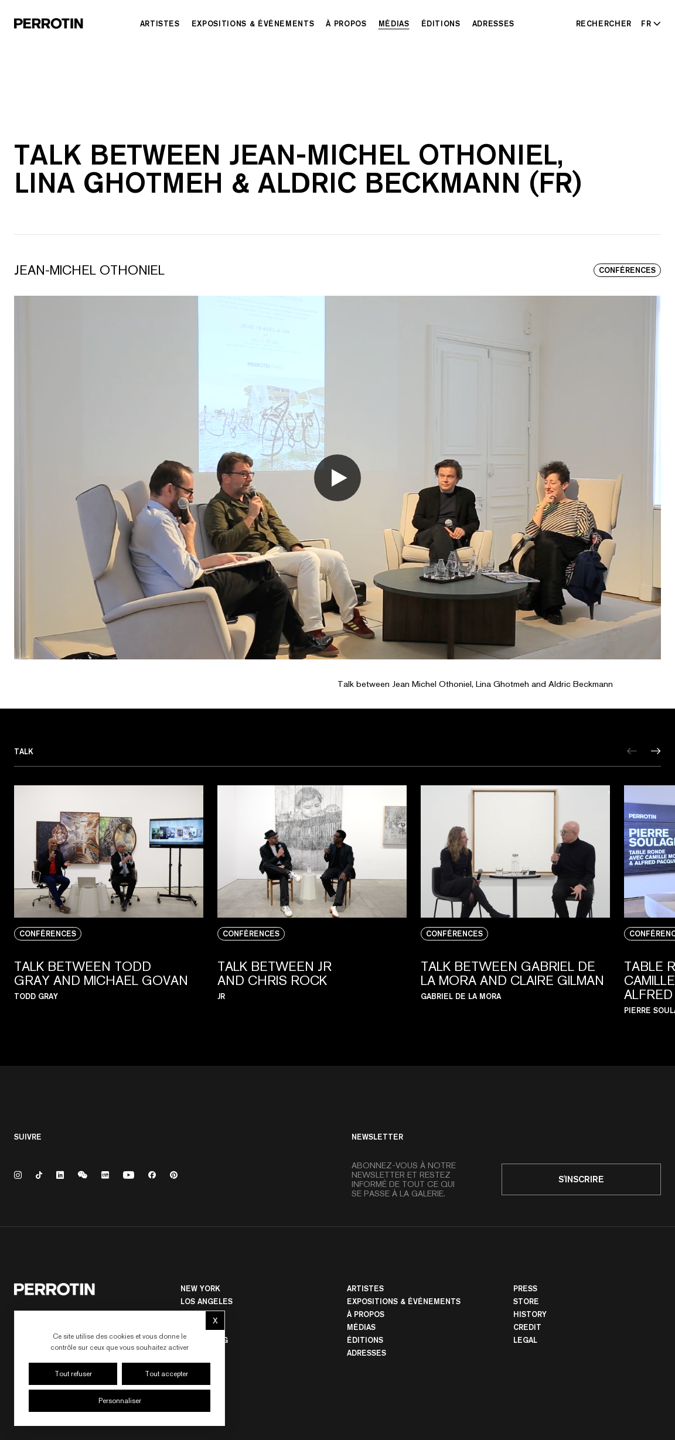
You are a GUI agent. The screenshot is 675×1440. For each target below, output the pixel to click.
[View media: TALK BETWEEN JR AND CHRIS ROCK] (312, 906)
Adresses (493, 23)
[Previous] (632, 751)
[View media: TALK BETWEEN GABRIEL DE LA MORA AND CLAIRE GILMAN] (515, 906)
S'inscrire (581, 1179)
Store (526, 1301)
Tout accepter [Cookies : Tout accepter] (166, 1374)
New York (200, 1288)
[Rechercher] (604, 23)
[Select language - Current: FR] (648, 23)
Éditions (441, 23)
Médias (394, 23)
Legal (525, 1340)
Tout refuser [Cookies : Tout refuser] (73, 1374)
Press (525, 1288)
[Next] (656, 751)
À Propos (346, 23)
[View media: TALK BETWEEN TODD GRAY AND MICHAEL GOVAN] (108, 906)
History (530, 1314)
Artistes (160, 23)
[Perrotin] (48, 23)
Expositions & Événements (253, 23)
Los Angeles (206, 1301)
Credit (527, 1327)
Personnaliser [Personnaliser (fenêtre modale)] (119, 1400)
